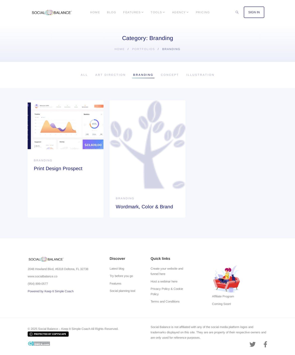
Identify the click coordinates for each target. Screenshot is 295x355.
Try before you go (121, 276)
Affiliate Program (223, 296)
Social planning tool (122, 290)
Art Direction (110, 74)
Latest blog (117, 268)
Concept (170, 74)
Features (115, 283)
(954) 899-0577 (38, 283)
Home (120, 49)
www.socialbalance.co (42, 276)
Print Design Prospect (58, 168)
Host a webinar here (164, 281)
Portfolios (143, 49)
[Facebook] (265, 344)
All (84, 74)
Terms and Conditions (165, 301)
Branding (143, 74)
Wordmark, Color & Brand (144, 206)
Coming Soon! (221, 304)
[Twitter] (252, 344)
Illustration (200, 74)
